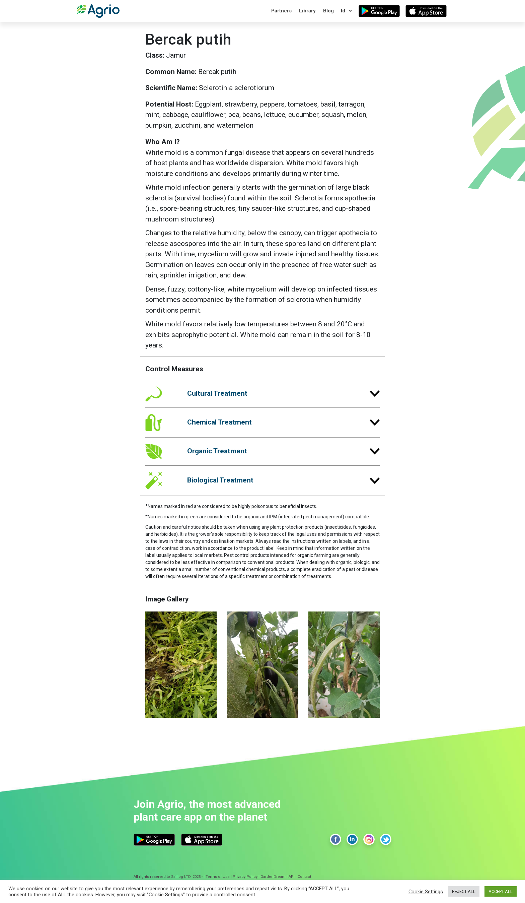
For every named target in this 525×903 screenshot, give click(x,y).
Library (307, 11)
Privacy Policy (245, 877)
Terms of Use (218, 877)
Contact (304, 877)
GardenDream (273, 877)
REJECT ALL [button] (463, 891)
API (292, 877)
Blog (328, 11)
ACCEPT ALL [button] (501, 891)
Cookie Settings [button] (425, 892)
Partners (281, 11)
